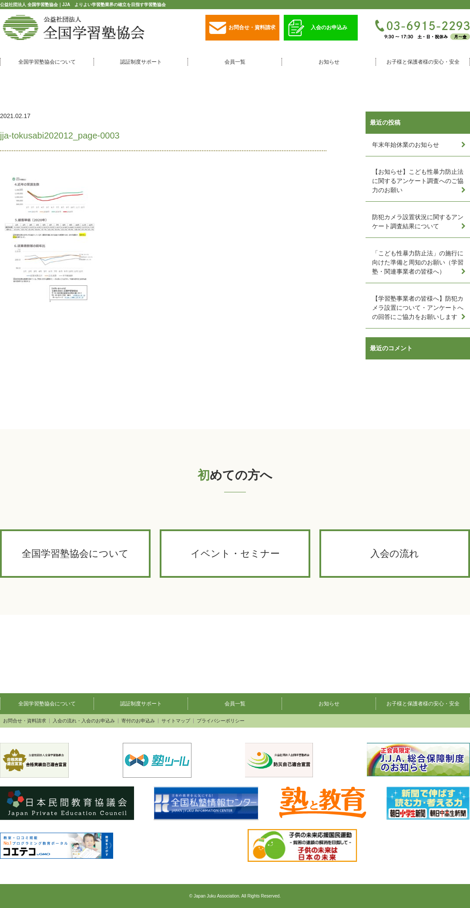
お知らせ (329, 62)
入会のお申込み (317, 28)
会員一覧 (235, 62)
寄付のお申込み (138, 720)
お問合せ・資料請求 (242, 28)
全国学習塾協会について (47, 62)
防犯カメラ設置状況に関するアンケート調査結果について (417, 221)
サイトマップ (175, 720)
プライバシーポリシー (221, 720)
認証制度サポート (141, 62)
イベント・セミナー (235, 553)
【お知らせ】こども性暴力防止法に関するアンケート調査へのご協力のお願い (417, 180)
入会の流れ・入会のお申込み (84, 720)
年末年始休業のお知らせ (405, 144)
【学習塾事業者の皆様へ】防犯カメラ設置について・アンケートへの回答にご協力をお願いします (417, 307)
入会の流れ (394, 553)
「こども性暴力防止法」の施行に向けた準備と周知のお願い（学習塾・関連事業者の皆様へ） (417, 262)
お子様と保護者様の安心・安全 (423, 62)
